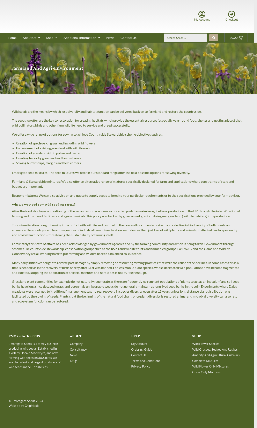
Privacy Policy (140, 366)
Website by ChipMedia (24, 405)
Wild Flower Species (205, 343)
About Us (31, 38)
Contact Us (128, 38)
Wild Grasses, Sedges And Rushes (215, 349)
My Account (202, 19)
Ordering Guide (141, 349)
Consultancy (78, 349)
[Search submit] (213, 37)
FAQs (73, 361)
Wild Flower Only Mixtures (210, 366)
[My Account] (202, 14)
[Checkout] (231, 14)
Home (12, 38)
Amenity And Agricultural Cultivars (216, 355)
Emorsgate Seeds (23, 401)
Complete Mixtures (205, 361)
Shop (51, 38)
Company (76, 343)
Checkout (232, 19)
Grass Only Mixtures (206, 372)
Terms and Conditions (145, 361)
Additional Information (82, 38)
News (110, 38)
